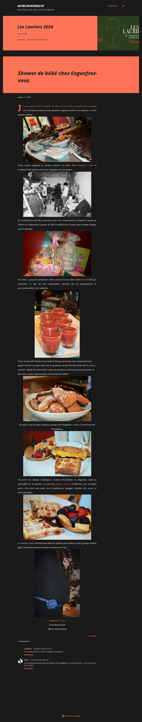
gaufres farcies (63, 484)
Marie (26, 660)
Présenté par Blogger (71, 716)
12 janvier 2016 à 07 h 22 (42, 649)
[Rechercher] (112, 6)
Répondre (28, 655)
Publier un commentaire (37, 40)
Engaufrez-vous (85, 165)
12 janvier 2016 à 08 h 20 (39, 660)
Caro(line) (27, 649)
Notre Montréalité (30, 6)
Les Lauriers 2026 (35, 27)
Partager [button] (21, 40)
